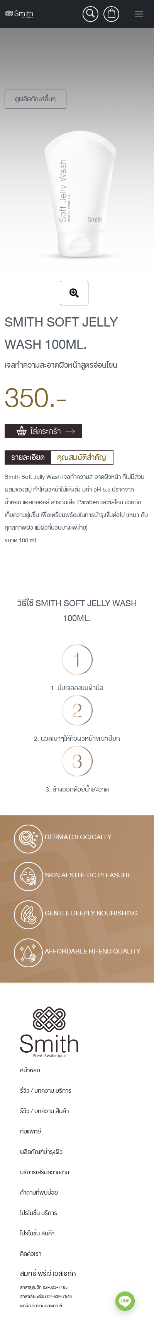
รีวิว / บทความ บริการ (45, 1090)
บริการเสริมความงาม (44, 1172)
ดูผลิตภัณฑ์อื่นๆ (35, 99)
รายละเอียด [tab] (28, 457)
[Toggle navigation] (139, 14)
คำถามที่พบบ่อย (39, 1192)
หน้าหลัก (30, 1070)
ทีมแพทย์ (30, 1131)
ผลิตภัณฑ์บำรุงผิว (41, 1152)
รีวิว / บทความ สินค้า (44, 1111)
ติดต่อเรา (30, 1253)
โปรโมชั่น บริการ (38, 1213)
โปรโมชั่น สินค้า (37, 1233)
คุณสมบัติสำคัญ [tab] (81, 457)
